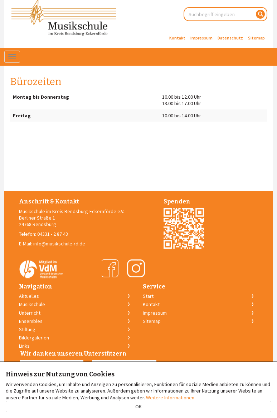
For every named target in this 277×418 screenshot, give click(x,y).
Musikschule (32, 304)
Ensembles (31, 321)
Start (148, 296)
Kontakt (177, 38)
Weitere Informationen (170, 397)
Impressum (201, 38)
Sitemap (256, 38)
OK (138, 406)
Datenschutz (230, 38)
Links (24, 346)
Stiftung (27, 329)
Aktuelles (29, 296)
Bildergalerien (34, 337)
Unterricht (29, 313)
